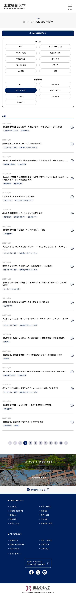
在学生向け (20, 96)
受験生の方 (14, 540)
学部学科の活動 (21, 53)
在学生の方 (45, 544)
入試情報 (44, 519)
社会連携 (21, 71)
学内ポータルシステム (36, 563)
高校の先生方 (15, 548)
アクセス (13, 506)
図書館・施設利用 (16, 511)
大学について (15, 523)
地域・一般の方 (46, 540)
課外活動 (44, 511)
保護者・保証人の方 (17, 544)
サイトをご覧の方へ (15, 534)
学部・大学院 (46, 506)
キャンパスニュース (55, 47)
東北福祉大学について (16, 500)
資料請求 (13, 519)
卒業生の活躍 (20, 59)
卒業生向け (55, 96)
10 (61, 443)
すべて (21, 47)
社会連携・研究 (55, 53)
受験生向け (55, 84)
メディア (55, 65)
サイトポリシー (15, 554)
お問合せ (13, 515)
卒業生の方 (45, 548)
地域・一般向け (55, 90)
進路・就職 (55, 59)
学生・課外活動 (21, 65)
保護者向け (20, 102)
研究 (55, 71)
